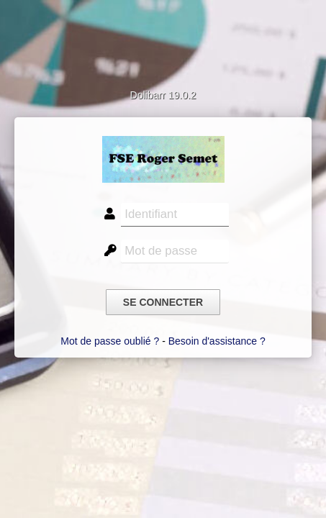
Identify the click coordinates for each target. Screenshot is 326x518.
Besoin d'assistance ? (217, 341)
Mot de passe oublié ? (109, 341)
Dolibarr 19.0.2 (163, 95)
